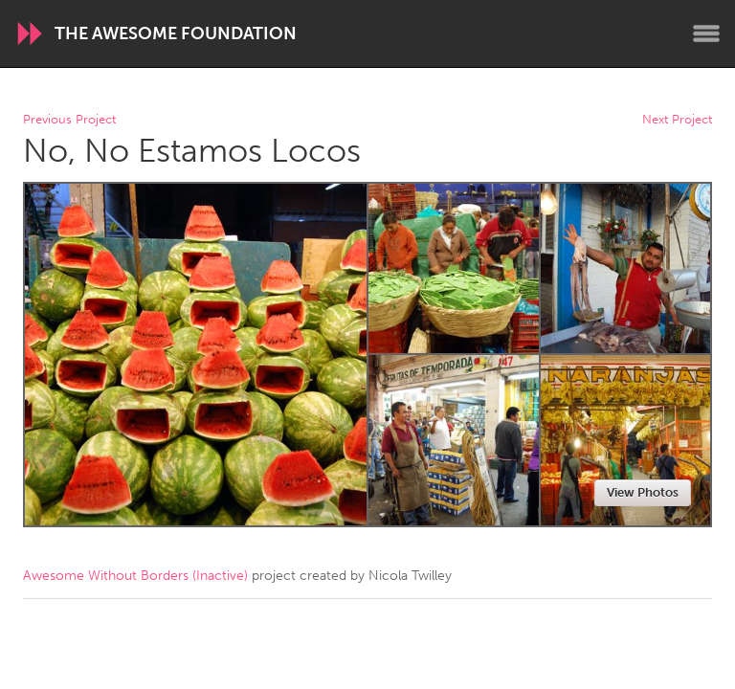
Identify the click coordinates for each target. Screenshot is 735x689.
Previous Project (69, 120)
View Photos (643, 492)
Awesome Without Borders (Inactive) (135, 575)
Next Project (677, 120)
